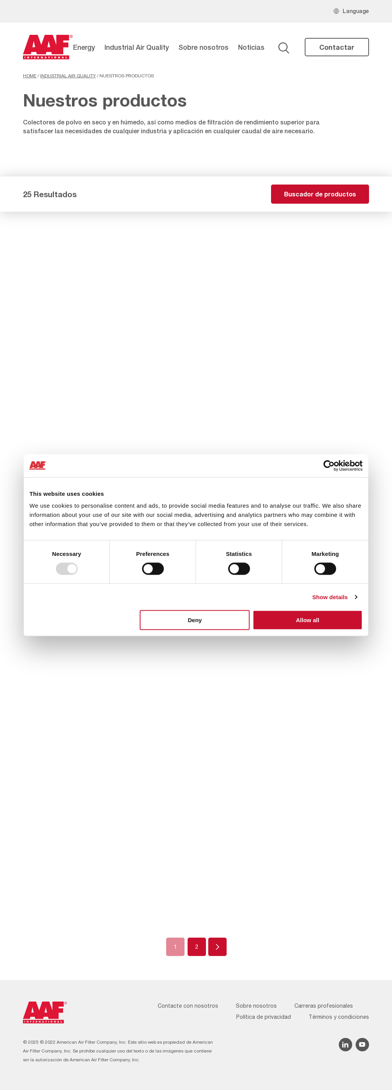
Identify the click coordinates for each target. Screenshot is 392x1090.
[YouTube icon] (362, 1044)
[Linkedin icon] (345, 1044)
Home (29, 75)
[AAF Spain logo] (48, 47)
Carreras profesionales (323, 1006)
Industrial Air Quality (137, 47)
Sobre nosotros (203, 47)
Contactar (336, 47)
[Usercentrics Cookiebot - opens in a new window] (329, 465)
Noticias (251, 47)
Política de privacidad (263, 1017)
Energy (84, 47)
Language (356, 11)
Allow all (307, 620)
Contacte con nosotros (188, 1006)
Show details (330, 596)
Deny (195, 620)
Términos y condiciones (339, 1017)
